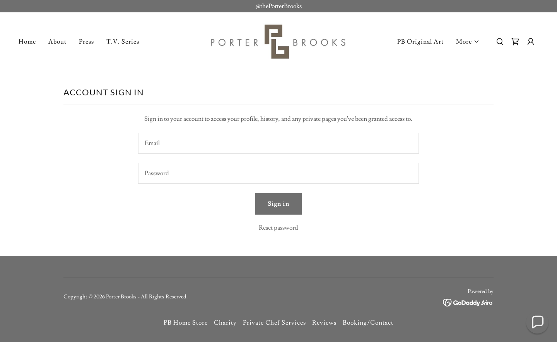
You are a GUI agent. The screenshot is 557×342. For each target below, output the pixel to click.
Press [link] (86, 42)
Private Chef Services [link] (274, 323)
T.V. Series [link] (122, 42)
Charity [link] (225, 323)
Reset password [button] (278, 228)
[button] (468, 41)
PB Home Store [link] (186, 323)
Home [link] (27, 42)
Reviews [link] (324, 323)
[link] (278, 40)
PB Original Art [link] (420, 42)
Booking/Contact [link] (368, 323)
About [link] (57, 42)
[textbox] (278, 143)
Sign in (278, 204)
